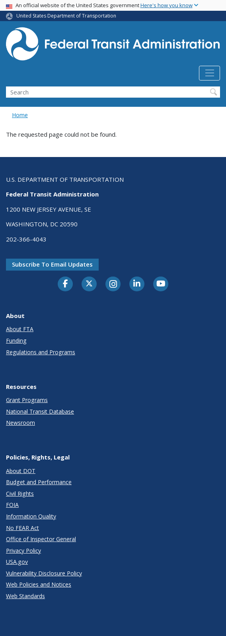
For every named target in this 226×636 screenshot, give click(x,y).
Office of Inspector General (41, 539)
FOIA (12, 504)
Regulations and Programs (40, 352)
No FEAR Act (22, 528)
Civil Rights (20, 493)
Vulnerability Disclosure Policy (44, 573)
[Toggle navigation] (209, 73)
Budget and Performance (39, 482)
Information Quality (31, 516)
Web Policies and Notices (38, 584)
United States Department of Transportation (66, 15)
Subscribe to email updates (52, 264)
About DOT (20, 471)
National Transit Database (40, 411)
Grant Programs (27, 400)
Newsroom (20, 422)
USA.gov (17, 561)
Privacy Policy (23, 550)
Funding (16, 340)
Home (20, 115)
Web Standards (25, 596)
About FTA (19, 329)
